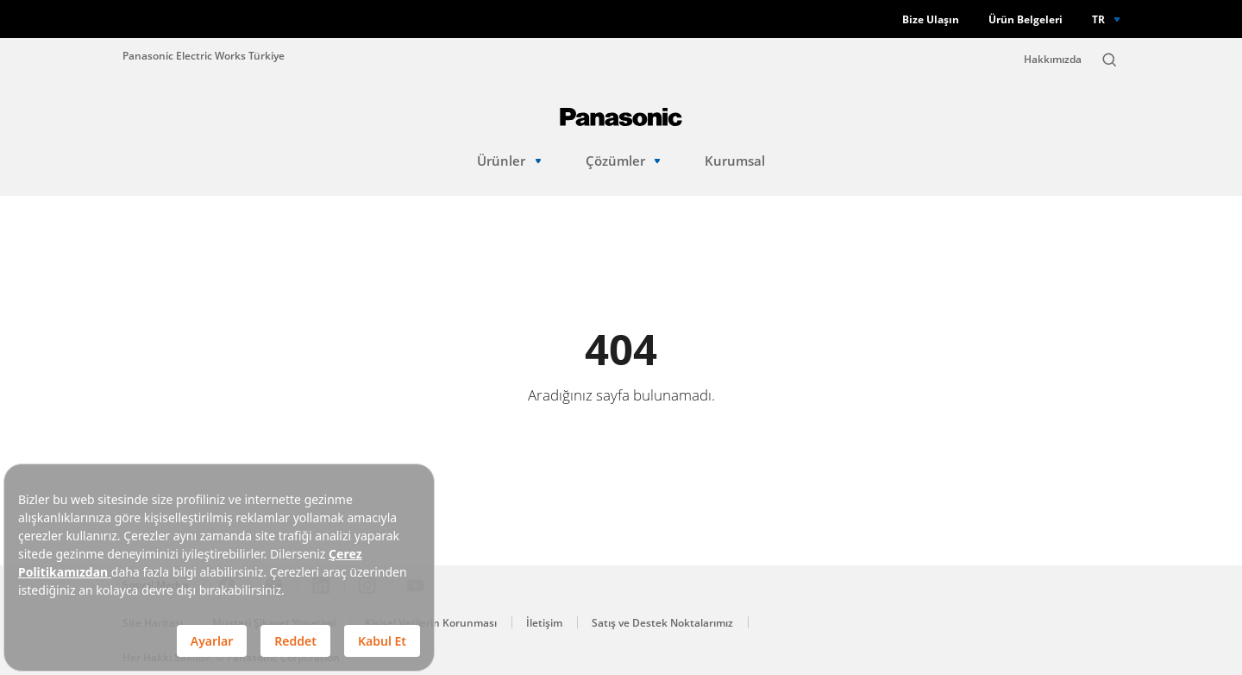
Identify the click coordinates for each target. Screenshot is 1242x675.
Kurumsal (735, 161)
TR (1098, 19)
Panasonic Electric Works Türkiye (203, 55)
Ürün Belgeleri (1025, 19)
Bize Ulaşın (930, 19)
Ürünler (509, 161)
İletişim (544, 622)
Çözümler (623, 161)
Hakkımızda (1053, 59)
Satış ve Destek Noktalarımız (662, 622)
